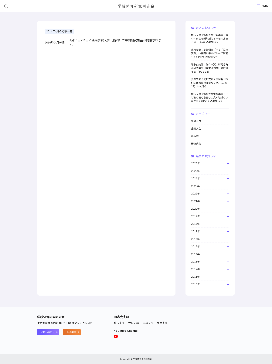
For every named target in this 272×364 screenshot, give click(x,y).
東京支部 (162, 323)
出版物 (195, 136)
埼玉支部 (119, 323)
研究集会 (196, 143)
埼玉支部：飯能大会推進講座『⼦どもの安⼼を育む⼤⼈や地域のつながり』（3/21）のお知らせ (209, 97)
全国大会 (196, 128)
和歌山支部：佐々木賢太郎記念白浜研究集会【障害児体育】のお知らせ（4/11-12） (209, 68)
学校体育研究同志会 (136, 6)
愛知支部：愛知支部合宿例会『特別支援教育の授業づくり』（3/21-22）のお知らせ (209, 83)
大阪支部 (133, 323)
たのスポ (196, 120)
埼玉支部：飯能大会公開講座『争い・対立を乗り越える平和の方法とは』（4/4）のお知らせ (209, 38)
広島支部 (148, 323)
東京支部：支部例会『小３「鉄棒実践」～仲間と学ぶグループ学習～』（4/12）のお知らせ (209, 53)
